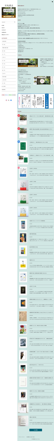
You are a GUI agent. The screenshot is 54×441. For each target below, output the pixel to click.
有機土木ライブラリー (5, 34)
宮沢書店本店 (20, 47)
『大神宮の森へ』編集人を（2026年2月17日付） (29, 38)
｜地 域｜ (4, 63)
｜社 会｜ (4, 67)
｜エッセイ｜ (4, 73)
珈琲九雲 (19, 50)
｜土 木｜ (4, 54)
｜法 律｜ (4, 83)
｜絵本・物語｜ (4, 76)
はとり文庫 (3, 86)
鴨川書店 (19, 51)
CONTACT (4, 30)
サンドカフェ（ (20, 48)
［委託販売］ (4, 89)
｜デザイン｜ (4, 57)
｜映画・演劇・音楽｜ (5, 47)
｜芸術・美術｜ (4, 41)
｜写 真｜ (4, 44)
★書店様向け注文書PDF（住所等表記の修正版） (26, 15)
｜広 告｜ (4, 60)
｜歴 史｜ (4, 70)
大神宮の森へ (4, 32)
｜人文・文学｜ (4, 79)
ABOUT (3, 27)
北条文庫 (19, 45)
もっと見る (36, 430)
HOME (3, 25)
